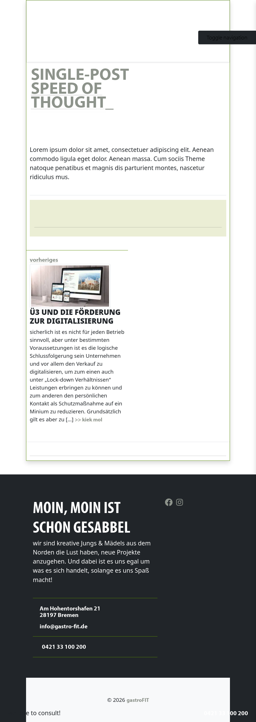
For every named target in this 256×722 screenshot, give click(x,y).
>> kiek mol (88, 419)
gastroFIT (138, 699)
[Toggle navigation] (227, 37)
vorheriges (44, 259)
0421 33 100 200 (226, 713)
